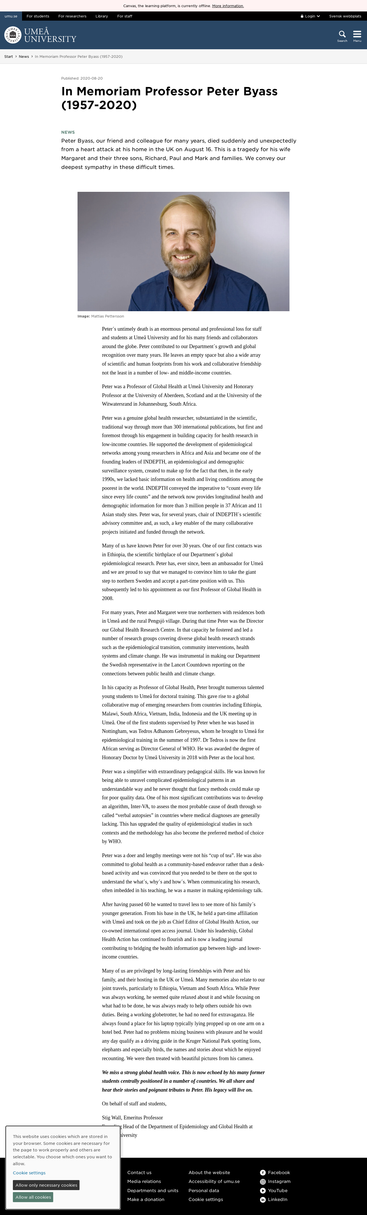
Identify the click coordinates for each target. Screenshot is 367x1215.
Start (8, 56)
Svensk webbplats (345, 16)
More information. (228, 5)
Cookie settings (206, 1199)
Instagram (275, 1181)
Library (102, 16)
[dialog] (63, 1167)
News (24, 56)
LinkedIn (273, 1199)
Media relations (144, 1181)
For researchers (72, 16)
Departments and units (152, 1190)
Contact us (139, 1172)
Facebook (275, 1172)
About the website (209, 1172)
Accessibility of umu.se (214, 1181)
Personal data (204, 1190)
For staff (124, 16)
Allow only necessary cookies (46, 1185)
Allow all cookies (33, 1197)
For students (38, 16)
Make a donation (145, 1199)
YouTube (273, 1190)
